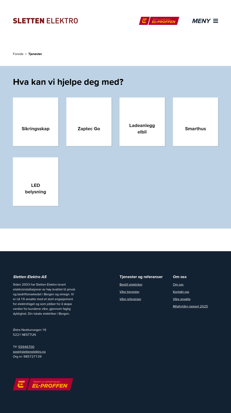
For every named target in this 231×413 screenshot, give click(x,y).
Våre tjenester (129, 291)
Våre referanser (130, 299)
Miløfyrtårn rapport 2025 (190, 306)
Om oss (178, 284)
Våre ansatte (182, 299)
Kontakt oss (181, 291)
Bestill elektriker (131, 284)
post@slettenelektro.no (29, 351)
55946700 (26, 346)
